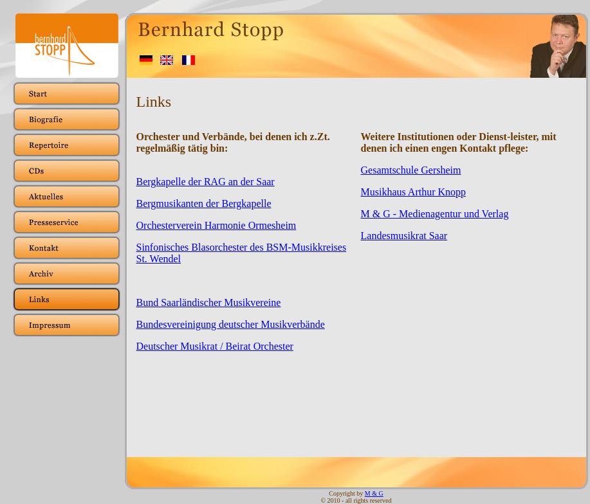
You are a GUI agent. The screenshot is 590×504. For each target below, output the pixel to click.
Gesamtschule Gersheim (411, 170)
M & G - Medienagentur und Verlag (435, 213)
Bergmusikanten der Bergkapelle (204, 203)
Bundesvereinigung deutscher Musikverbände (230, 324)
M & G (374, 493)
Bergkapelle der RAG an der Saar (205, 181)
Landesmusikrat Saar (404, 235)
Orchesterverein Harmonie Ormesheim (216, 225)
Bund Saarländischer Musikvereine (208, 302)
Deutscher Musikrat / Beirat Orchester (214, 346)
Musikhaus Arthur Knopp (413, 191)
